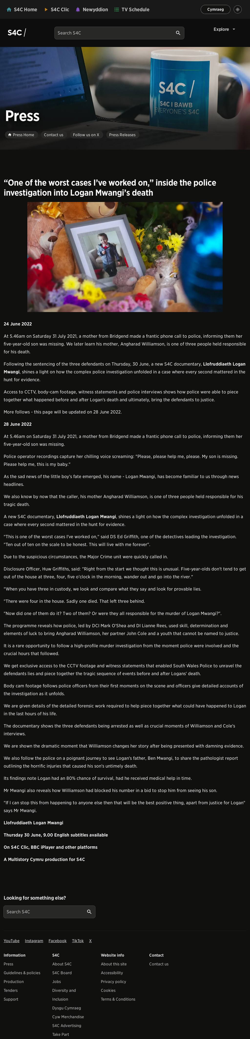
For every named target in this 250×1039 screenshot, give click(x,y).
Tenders (11, 990)
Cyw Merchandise (68, 1017)
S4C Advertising (66, 1025)
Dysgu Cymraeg (66, 1008)
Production (14, 981)
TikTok (78, 940)
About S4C (62, 964)
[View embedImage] (125, 257)
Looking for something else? (35, 898)
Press (8, 964)
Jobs (56, 981)
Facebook (58, 940)
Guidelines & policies (22, 973)
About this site (114, 964)
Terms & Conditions (118, 999)
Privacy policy (113, 981)
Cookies (108, 990)
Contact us (158, 964)
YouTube (12, 940)
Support (11, 999)
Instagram (34, 940)
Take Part (60, 1034)
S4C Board (62, 973)
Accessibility (112, 973)
